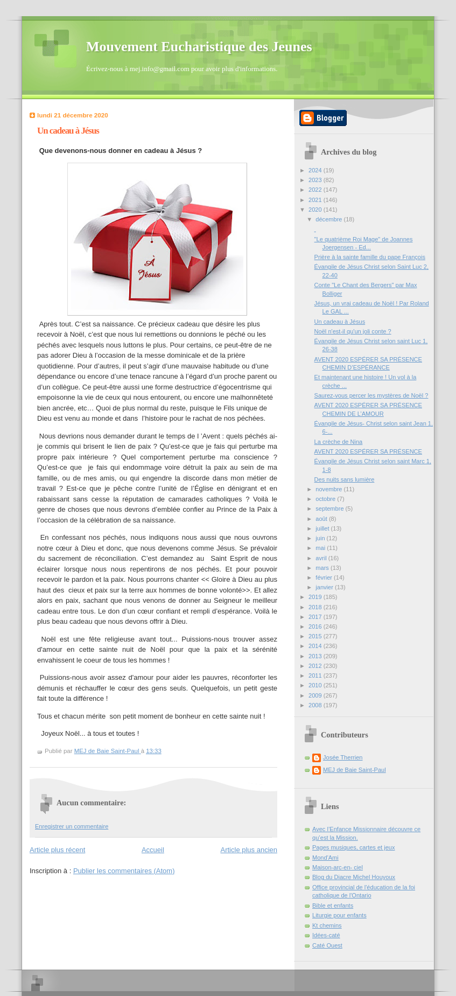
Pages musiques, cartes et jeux (353, 847)
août (322, 519)
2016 (316, 626)
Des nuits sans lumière (344, 479)
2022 (316, 189)
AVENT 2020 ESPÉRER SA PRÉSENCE (368, 451)
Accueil (153, 850)
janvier (325, 587)
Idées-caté (326, 935)
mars (323, 568)
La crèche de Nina (338, 441)
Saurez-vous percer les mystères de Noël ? (371, 395)
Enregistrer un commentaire (71, 826)
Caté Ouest (327, 945)
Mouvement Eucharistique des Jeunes (199, 46)
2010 (316, 685)
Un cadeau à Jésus (340, 321)
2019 (316, 597)
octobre (326, 499)
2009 (316, 695)
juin (320, 538)
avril (321, 558)
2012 (316, 666)
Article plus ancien (249, 850)
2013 (316, 656)
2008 (316, 705)
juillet (323, 528)
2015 (316, 636)
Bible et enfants (332, 905)
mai (321, 548)
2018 (316, 607)
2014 (316, 646)
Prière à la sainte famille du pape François (369, 257)
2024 (316, 170)
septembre (330, 508)
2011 (316, 675)
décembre (329, 219)
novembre (329, 489)
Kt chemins (327, 925)
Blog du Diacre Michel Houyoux (353, 877)
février (324, 577)
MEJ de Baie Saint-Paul (354, 770)
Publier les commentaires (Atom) (124, 871)
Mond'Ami (325, 857)
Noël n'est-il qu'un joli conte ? (352, 331)
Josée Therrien (342, 757)
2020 (316, 209)
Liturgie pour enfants (339, 915)
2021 (316, 200)
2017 (316, 617)
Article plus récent (57, 850)
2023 (316, 180)
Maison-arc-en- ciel (337, 867)
